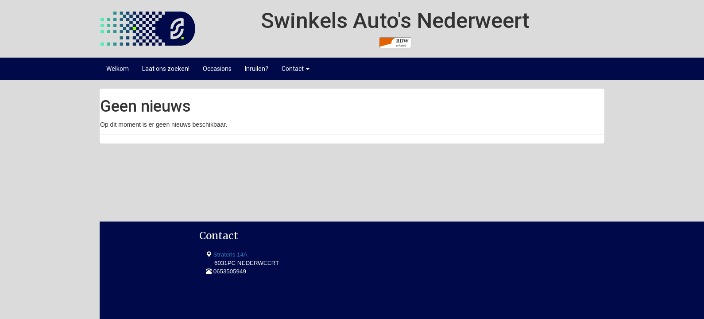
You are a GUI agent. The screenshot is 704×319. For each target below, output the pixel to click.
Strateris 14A (137, 194)
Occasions (217, 68)
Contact (295, 68)
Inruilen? (256, 68)
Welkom (117, 68)
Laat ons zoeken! (166, 68)
